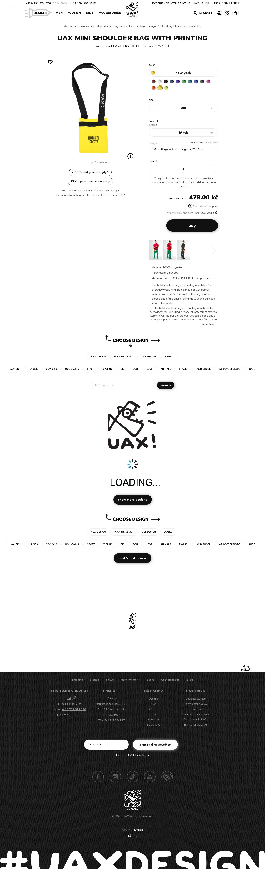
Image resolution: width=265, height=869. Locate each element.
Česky (126, 830)
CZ (74, 3)
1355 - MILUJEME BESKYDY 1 (90, 172)
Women (74, 13)
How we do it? (130, 680)
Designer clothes (195, 699)
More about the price (203, 207)
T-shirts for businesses (195, 715)
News (110, 680)
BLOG (205, 3)
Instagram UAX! (115, 777)
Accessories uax (84, 26)
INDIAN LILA (154, 88)
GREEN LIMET (174, 88)
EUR (93, 3)
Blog (190, 680)
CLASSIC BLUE (201, 81)
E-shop (94, 680)
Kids (90, 13)
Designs (42, 12)
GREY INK (207, 81)
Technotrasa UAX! (167, 777)
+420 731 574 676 (38, 3)
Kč (86, 3)
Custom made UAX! (113, 195)
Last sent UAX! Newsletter (132, 756)
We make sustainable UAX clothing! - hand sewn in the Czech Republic (65, 26)
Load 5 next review (132, 559)
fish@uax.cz (74, 705)
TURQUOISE (194, 81)
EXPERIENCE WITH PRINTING (171, 3)
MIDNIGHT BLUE (174, 81)
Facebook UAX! (98, 777)
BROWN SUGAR (154, 81)
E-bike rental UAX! (195, 725)
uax (70, 26)
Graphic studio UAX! (195, 720)
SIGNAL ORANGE (160, 88)
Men (59, 13)
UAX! (196, 3)
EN (80, 3)
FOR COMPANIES (226, 3)
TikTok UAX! (132, 777)
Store (150, 680)
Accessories (110, 13)
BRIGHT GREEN (187, 81)
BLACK (167, 81)
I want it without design (204, 143)
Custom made (170, 680)
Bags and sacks (123, 26)
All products (104, 26)
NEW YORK (193, 26)
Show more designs (132, 500)
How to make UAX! (195, 705)
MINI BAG (140, 26)
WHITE (160, 81)
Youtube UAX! (150, 777)
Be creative (153, 725)
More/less (208, 325)
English (138, 830)
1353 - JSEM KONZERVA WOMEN (90, 181)
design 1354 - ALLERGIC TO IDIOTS (166, 26)
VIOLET (180, 81)
